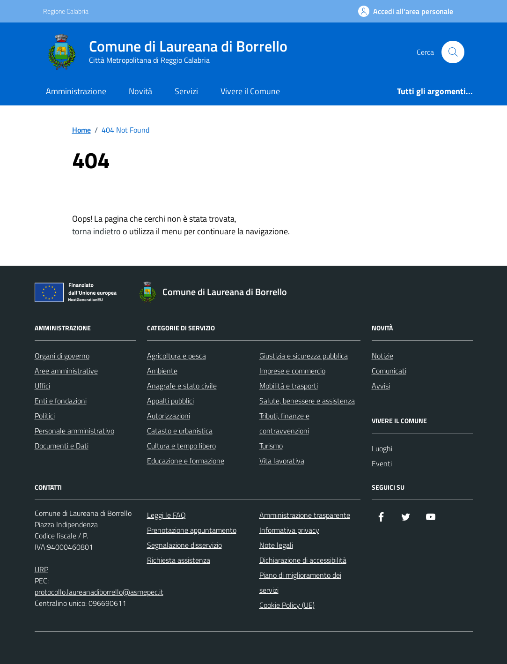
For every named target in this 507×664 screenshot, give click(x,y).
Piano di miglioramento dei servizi (300, 582)
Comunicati (389, 370)
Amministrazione (76, 91)
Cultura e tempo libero (181, 445)
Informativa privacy (289, 530)
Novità (140, 91)
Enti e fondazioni (61, 400)
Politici (45, 415)
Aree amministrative (66, 370)
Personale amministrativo (74, 430)
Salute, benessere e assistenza (307, 400)
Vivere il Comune (250, 91)
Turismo (271, 445)
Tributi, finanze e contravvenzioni (284, 423)
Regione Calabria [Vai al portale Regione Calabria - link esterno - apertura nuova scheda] (65, 11)
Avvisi (381, 385)
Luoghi (382, 448)
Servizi (186, 91)
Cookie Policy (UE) (287, 605)
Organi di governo (62, 355)
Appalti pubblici (170, 400)
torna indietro (96, 231)
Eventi (382, 463)
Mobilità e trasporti (288, 385)
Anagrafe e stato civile (182, 385)
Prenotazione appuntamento (191, 530)
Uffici (42, 385)
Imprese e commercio (292, 370)
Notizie (382, 355)
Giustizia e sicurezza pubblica (303, 355)
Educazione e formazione (185, 460)
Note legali (276, 545)
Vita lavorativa (281, 460)
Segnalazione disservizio (184, 545)
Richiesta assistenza (178, 560)
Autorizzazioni (168, 415)
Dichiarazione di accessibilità (302, 560)
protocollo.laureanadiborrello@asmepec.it (99, 591)
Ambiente (162, 370)
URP (41, 569)
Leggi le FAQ (166, 515)
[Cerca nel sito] (452, 52)
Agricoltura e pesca (176, 355)
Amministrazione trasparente (304, 515)
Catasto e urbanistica (180, 430)
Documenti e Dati (61, 445)
